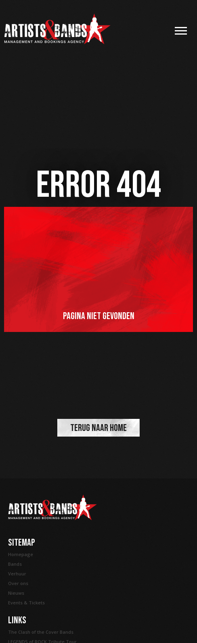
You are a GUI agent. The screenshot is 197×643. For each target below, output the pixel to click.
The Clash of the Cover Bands (40, 632)
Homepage (20, 554)
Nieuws (16, 593)
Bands (15, 564)
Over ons (18, 583)
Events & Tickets (26, 603)
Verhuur (17, 574)
